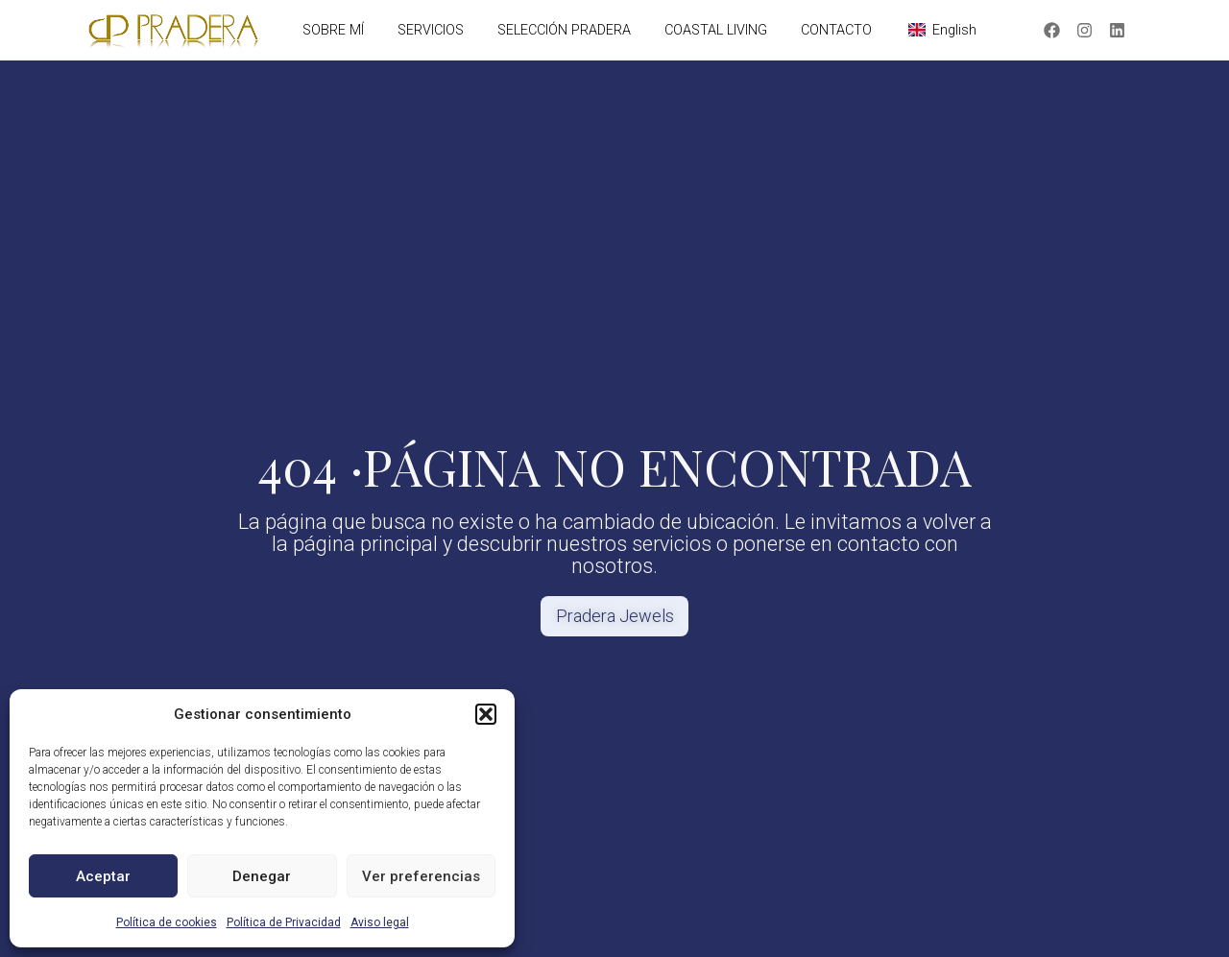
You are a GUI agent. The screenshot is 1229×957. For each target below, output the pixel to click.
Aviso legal (379, 922)
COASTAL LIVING (715, 30)
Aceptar (103, 876)
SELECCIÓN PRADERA (564, 30)
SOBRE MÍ (333, 30)
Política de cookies (166, 922)
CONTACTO (836, 30)
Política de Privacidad (284, 922)
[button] (485, 714)
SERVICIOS (431, 30)
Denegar (261, 876)
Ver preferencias (421, 876)
